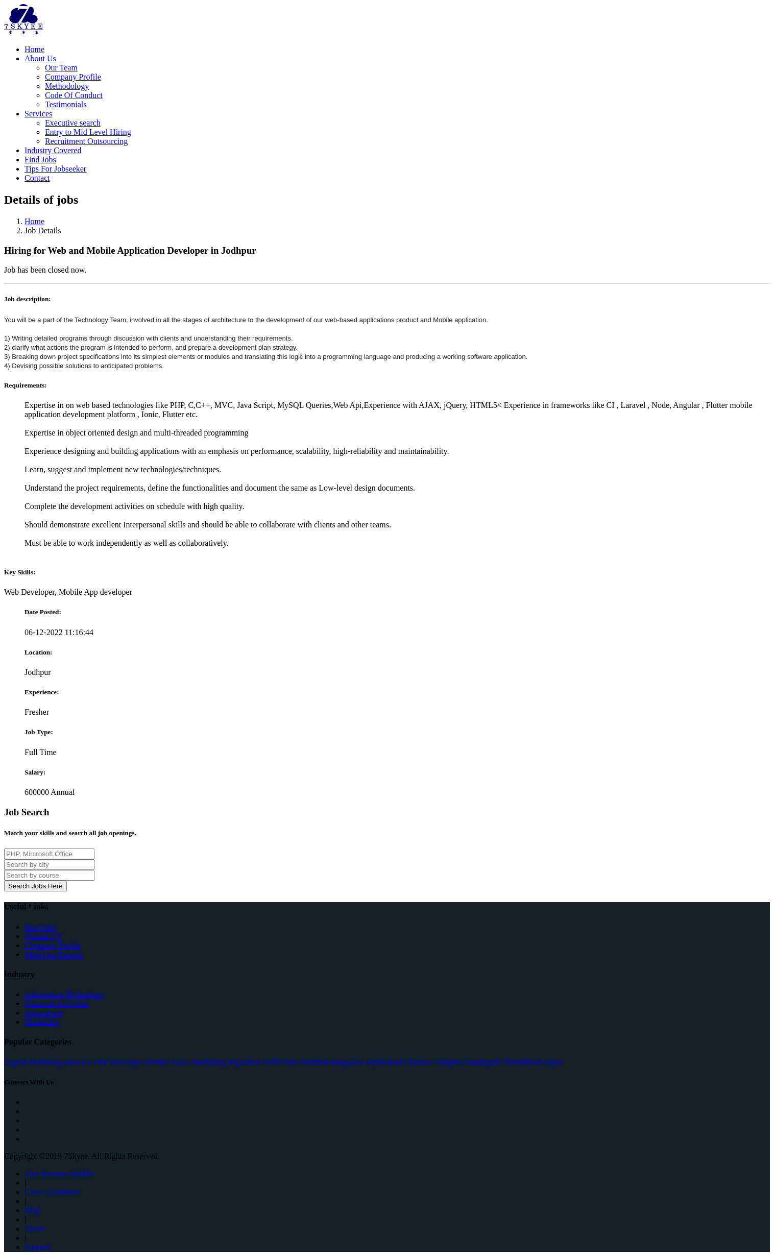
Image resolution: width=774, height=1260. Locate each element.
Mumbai (314, 1062)
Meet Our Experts (54, 954)
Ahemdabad (521, 1062)
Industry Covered (53, 150)
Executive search (73, 122)
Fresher (158, 1062)
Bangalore (347, 1062)
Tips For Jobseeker (55, 168)
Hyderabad (384, 1062)
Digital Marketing (33, 1062)
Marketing (42, 1021)
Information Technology (64, 994)
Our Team (61, 67)
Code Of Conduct (74, 95)
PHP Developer (118, 1062)
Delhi (271, 1062)
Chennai (417, 1062)
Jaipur (553, 1062)
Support (38, 1247)
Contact (37, 178)
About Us (40, 58)
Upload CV (43, 936)
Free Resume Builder (59, 1173)
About (35, 1228)
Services (38, 113)
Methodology (67, 86)
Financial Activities (56, 1003)
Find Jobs (40, 159)
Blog (32, 1210)
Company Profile (73, 76)
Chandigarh (481, 1062)
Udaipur (446, 1062)
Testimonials (66, 104)
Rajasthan (244, 1062)
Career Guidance (52, 1192)
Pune (290, 1062)
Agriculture (43, 1012)
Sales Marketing (199, 1062)
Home (34, 49)
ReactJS (78, 1062)
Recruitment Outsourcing (86, 141)
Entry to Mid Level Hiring (88, 132)
